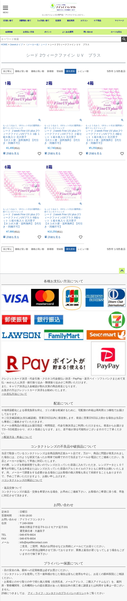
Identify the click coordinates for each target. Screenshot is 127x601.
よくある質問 (67, 32)
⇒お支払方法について (14, 393)
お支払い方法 (28, 32)
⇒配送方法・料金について (16, 437)
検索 (124, 39)
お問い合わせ (63, 505)
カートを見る (116, 32)
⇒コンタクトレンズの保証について (21, 480)
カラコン (84, 21)
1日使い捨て (8, 21)
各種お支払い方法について (63, 281)
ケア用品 (97, 21)
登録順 (60, 71)
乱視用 (58, 21)
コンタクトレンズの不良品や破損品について (63, 446)
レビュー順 (83, 71)
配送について (63, 403)
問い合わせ (88, 32)
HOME (4, 44)
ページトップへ (122, 271)
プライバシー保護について (63, 563)
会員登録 (9, 32)
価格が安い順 (21, 71)
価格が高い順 (37, 71)
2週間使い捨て (25, 21)
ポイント (48, 32)
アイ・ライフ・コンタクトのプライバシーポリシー (57, 593)
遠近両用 (70, 21)
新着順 (50, 71)
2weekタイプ (16, 44)
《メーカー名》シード (36, 44)
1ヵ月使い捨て (43, 21)
